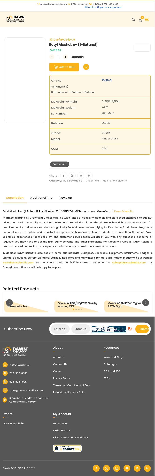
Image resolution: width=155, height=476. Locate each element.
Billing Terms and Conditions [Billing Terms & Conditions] (71, 437)
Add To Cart (64, 67)
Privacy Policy (61, 378)
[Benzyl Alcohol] (27, 303)
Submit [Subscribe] (144, 329)
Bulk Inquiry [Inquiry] (60, 164)
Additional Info (41, 198)
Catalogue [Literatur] (110, 364)
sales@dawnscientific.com (52, 4)
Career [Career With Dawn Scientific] (57, 371)
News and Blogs (113, 357)
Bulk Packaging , (73, 180)
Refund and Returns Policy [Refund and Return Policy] (69, 392)
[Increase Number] (65, 56)
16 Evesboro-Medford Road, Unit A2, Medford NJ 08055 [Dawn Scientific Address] (26, 399)
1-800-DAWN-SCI (78, 4)
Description (15, 198)
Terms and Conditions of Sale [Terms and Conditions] (71, 385)
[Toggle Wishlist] (86, 67)
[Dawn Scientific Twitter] (106, 468)
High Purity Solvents (115, 180)
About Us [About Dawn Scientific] (59, 357)
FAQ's (107, 378)
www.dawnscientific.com (18, 262)
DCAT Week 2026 (13, 423)
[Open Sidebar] (147, 19)
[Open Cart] (140, 19)
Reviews (65, 198)
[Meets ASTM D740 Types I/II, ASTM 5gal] (127, 303)
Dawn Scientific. (124, 211)
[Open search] (133, 19)
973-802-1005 (15, 381)
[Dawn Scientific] (16, 22)
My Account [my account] (60, 423)
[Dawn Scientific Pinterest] (137, 468)
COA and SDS (112, 371)
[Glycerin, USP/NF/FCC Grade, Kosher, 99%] (77, 303)
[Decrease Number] (51, 56)
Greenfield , (93, 180)
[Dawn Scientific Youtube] (126, 468)
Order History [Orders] (61, 430)
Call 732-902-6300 (103, 4)
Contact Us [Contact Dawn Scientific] (60, 364)
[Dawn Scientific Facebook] (96, 468)
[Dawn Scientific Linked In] (147, 468)
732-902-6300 (15, 373)
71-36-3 (107, 80)
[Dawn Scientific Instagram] (116, 468)
